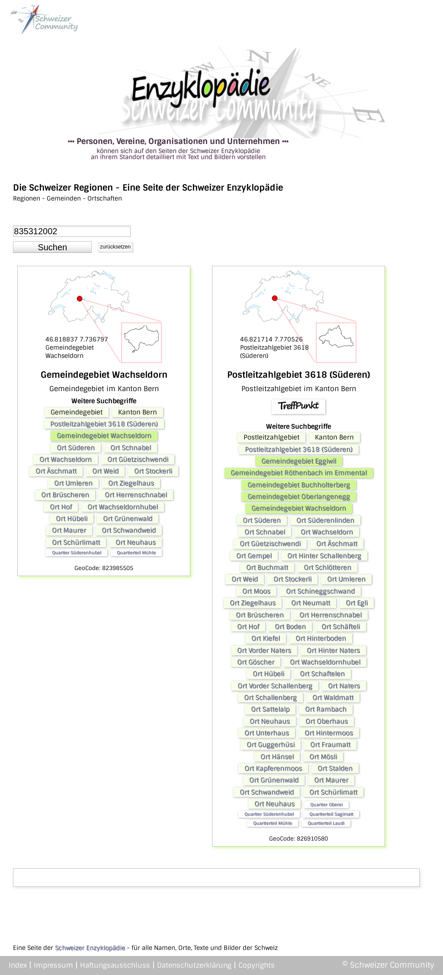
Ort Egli (357, 603)
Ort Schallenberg (270, 697)
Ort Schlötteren (327, 567)
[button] (52, 247)
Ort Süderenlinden (325, 520)
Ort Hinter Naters (333, 650)
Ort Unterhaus (266, 733)
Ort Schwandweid (129, 530)
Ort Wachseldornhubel (122, 507)
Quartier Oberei (326, 804)
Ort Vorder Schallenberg (275, 686)
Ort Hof (61, 507)
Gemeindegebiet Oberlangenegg (298, 496)
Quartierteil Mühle (136, 552)
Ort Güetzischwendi (137, 459)
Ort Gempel (254, 555)
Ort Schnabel (130, 447)
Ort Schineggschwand (320, 591)
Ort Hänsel (277, 756)
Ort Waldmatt (332, 697)
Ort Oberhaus (326, 721)
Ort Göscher (255, 662)
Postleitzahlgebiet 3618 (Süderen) (104, 424)
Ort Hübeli (71, 518)
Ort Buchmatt (267, 567)
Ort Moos (256, 591)
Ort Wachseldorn (65, 459)
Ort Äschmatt (56, 471)
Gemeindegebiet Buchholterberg (298, 485)
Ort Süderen (76, 447)
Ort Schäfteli (340, 626)
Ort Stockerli (153, 471)
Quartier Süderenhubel (76, 552)
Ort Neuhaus (136, 542)
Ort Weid (105, 471)
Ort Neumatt (310, 603)
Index (18, 965)
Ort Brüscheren (65, 495)
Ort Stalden (335, 768)
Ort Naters (344, 686)
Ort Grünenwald (127, 518)
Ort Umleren (73, 483)
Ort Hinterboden (320, 638)
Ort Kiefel (265, 638)
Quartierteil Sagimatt (331, 814)
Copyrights (256, 965)
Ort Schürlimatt (76, 542)
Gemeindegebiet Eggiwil (298, 461)
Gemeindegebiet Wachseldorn (104, 435)
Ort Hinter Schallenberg (324, 555)
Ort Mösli (323, 756)
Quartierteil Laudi (326, 823)
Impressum (53, 965)
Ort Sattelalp (270, 709)
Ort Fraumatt (330, 744)
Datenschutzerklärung (194, 965)
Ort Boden (290, 626)
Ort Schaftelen (322, 673)
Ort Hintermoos (329, 733)
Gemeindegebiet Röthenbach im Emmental (299, 472)
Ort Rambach (326, 709)
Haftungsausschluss (115, 965)
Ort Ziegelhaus (131, 483)
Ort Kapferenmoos (273, 768)
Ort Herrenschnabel (136, 495)
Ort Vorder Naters (264, 650)
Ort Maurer (69, 530)
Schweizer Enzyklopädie (90, 948)
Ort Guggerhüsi (271, 744)
